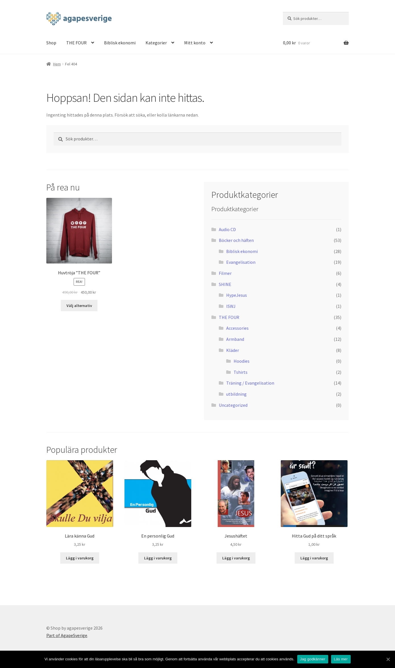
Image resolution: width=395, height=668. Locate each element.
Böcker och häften (236, 240)
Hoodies (242, 361)
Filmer (225, 273)
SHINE (225, 284)
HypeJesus (236, 295)
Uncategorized (233, 405)
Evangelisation (240, 262)
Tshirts (241, 372)
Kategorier (156, 42)
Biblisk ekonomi (120, 42)
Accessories (237, 328)
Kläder (232, 350)
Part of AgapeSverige (66, 635)
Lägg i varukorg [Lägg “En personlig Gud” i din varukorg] (158, 558)
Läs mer (341, 659)
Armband (235, 339)
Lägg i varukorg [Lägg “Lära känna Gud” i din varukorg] (79, 558)
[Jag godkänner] (388, 659)
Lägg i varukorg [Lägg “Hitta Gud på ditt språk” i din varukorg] (314, 558)
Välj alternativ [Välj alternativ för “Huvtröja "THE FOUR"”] (79, 305)
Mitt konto (194, 42)
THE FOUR (76, 42)
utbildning (236, 394)
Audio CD (227, 229)
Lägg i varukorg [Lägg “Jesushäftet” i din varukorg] (236, 558)
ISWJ (231, 306)
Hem (57, 64)
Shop (51, 42)
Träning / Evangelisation (250, 383)
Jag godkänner (312, 659)
